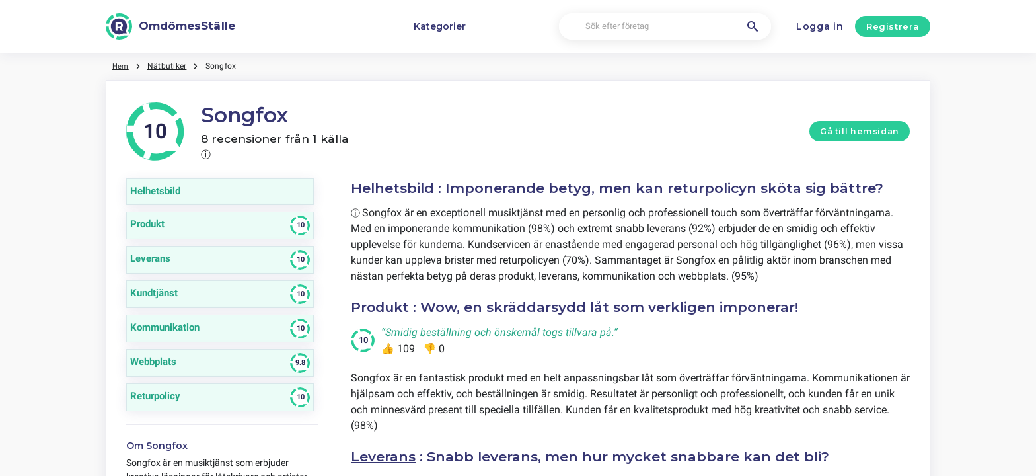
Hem (121, 66)
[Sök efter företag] (665, 26)
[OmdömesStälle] (170, 26)
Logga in (820, 26)
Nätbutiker (168, 66)
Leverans (383, 456)
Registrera (893, 26)
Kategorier (440, 26)
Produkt (381, 307)
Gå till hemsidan (859, 131)
